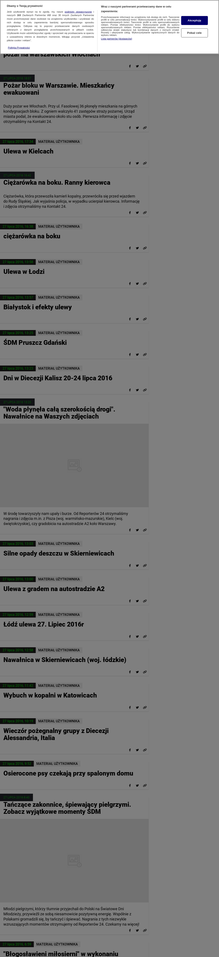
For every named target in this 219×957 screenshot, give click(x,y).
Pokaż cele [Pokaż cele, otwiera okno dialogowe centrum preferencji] (194, 29)
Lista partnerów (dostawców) (116, 35)
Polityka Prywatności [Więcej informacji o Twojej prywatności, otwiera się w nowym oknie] (19, 44)
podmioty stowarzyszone (78, 8)
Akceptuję (194, 17)
